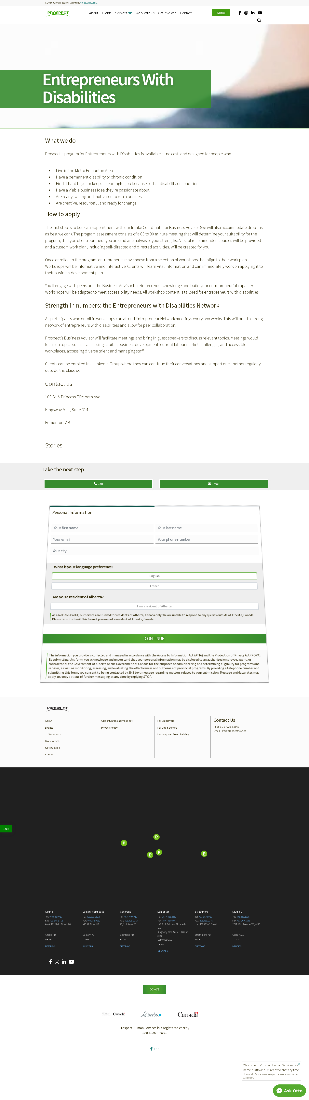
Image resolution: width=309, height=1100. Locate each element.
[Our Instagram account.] (246, 12)
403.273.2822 (93, 964)
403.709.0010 (130, 964)
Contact (185, 12)
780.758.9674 (168, 968)
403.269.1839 (243, 968)
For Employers (166, 768)
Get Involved (167, 12)
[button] (130, 13)
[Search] (259, 20)
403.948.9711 (55, 964)
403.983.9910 (205, 964)
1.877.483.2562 (169, 964)
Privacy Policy (109, 775)
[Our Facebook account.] (240, 12)
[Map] (154, 891)
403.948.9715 (56, 968)
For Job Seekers (167, 775)
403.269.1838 (242, 964)
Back (6, 829)
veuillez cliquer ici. (89, 3)
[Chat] (289, 1090)
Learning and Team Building (173, 782)
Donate (221, 13)
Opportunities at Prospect (116, 768)
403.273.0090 (93, 968)
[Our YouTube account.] (260, 12)
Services (121, 12)
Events (106, 12)
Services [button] (53, 782)
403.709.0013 (131, 968)
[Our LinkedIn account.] (253, 12)
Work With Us (145, 12)
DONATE (154, 1037)
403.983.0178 (206, 968)
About (93, 12)
